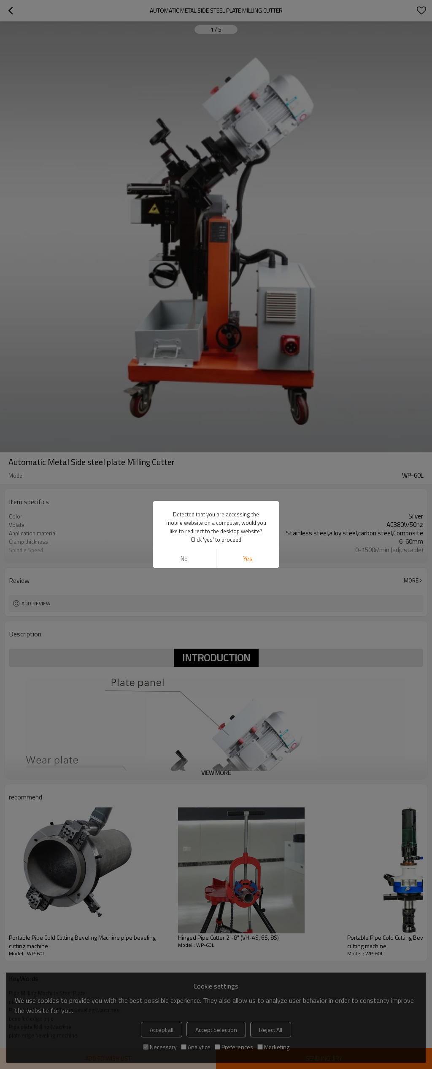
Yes (248, 559)
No (184, 559)
